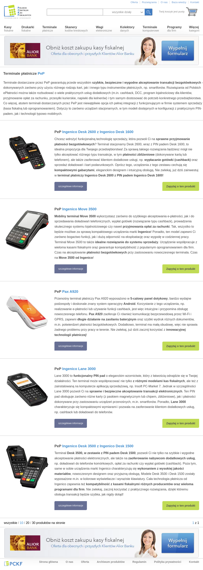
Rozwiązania (149, 2)
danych (127, 28)
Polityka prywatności (167, 561)
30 (33, 522)
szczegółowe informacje (70, 186)
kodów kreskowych (76, 28)
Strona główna (48, 561)
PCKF (13, 563)
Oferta (134, 2)
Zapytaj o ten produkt (180, 186)
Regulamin (139, 561)
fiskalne (8, 28)
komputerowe (151, 28)
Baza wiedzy (179, 2)
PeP (93, 132)
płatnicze (49, 28)
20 (27, 522)
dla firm (174, 28)
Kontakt (194, 2)
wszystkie (10, 522)
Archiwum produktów (111, 561)
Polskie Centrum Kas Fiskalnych (18, 11)
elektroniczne (104, 28)
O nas (164, 2)
